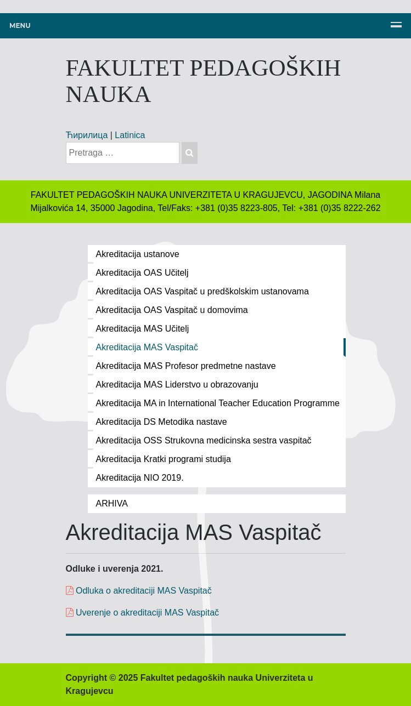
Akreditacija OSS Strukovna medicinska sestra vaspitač (204, 440)
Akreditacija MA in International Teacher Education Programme (218, 403)
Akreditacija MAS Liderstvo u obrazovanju (177, 384)
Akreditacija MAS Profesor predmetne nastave (186, 366)
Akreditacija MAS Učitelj (142, 328)
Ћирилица (87, 135)
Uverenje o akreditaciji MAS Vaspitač (146, 612)
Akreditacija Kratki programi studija (163, 459)
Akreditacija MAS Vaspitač (147, 347)
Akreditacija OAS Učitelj (142, 272)
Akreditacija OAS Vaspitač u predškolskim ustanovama (202, 291)
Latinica (130, 135)
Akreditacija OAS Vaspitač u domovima (172, 310)
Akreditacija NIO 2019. (140, 477)
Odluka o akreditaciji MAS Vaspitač (139, 590)
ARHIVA (112, 503)
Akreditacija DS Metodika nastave (161, 421)
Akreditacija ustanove (137, 254)
